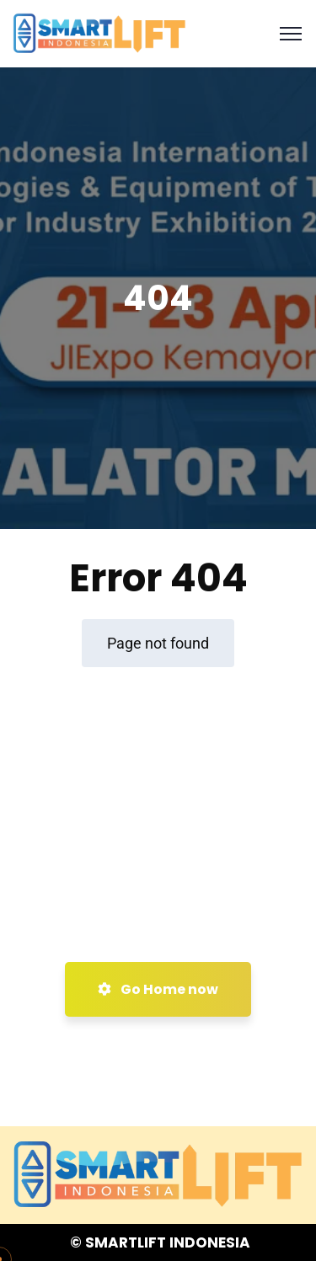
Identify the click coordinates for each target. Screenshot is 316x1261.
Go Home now (158, 989)
